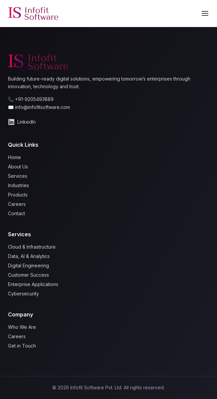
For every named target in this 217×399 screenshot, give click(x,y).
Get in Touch (22, 346)
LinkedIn (22, 122)
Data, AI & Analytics (29, 256)
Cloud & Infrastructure (32, 247)
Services (17, 176)
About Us (18, 166)
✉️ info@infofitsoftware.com (39, 107)
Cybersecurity (23, 293)
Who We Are (22, 327)
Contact (16, 213)
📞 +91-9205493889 (31, 99)
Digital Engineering (28, 265)
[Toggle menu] (205, 13)
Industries (18, 185)
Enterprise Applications (33, 284)
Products (18, 194)
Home (14, 157)
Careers (17, 204)
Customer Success (28, 275)
